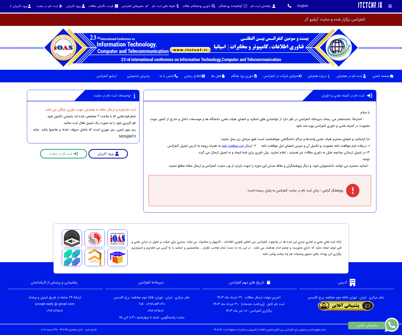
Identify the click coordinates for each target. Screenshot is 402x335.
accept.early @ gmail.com (54, 304)
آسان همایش (75, 330)
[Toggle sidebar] (390, 6)
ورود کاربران (21, 6)
